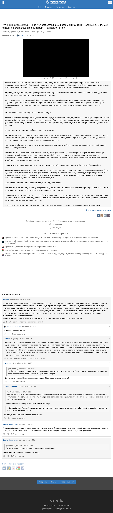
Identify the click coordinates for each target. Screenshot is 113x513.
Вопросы (71, 7)
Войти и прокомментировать (13, 464)
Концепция (43, 482)
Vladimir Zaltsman (12, 326)
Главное (48, 7)
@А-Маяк (12, 369)
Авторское (60, 7)
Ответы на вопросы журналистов (98, 210)
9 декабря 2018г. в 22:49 (20, 339)
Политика (5, 32)
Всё (39, 7)
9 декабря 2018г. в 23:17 (26, 424)
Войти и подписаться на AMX (39, 221)
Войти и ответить (19, 322)
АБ (42, 322)
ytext (74, 78)
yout (63, 78)
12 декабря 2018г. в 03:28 (22, 363)
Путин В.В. (14, 32)
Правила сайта (49, 505)
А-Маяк (6, 299)
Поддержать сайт (67, 482)
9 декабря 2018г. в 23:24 (26, 440)
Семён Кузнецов (10, 386)
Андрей (8, 363)
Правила (54, 482)
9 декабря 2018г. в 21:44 (31, 326)
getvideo (49, 78)
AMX (20, 35)
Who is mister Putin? (27, 32)
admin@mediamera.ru (63, 509)
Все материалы (64, 505)
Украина (38, 32)
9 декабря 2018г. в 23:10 (27, 386)
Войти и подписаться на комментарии (70, 221)
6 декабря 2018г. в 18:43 (19, 299)
